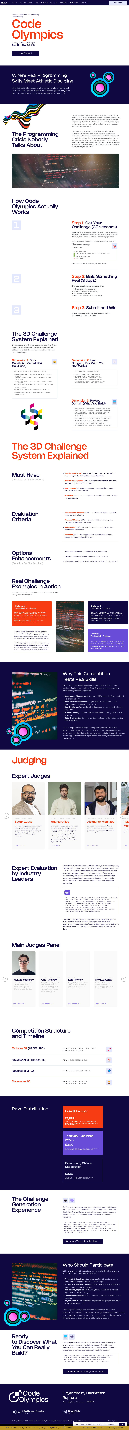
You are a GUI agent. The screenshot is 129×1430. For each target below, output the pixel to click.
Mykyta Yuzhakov (24, 980)
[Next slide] (122, 816)
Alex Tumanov (49, 980)
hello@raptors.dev (27, 1413)
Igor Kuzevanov (103, 980)
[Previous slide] (6, 816)
